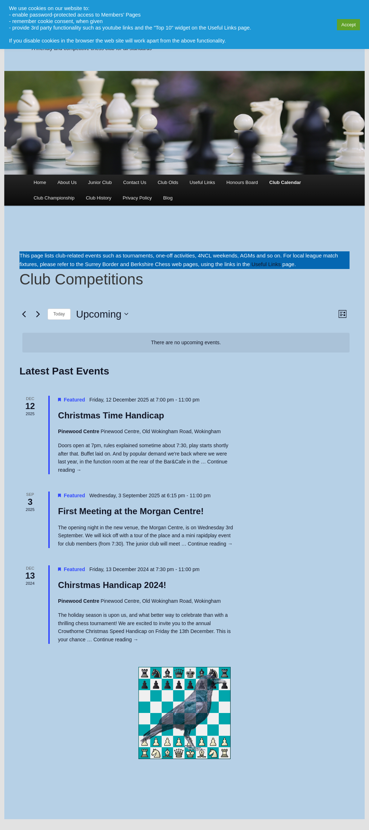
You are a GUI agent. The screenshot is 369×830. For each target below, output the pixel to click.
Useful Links (202, 182)
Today (59, 314)
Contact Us (134, 182)
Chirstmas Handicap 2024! (112, 585)
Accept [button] (348, 24)
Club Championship (54, 198)
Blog (168, 198)
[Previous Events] (23, 314)
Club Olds (167, 182)
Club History (98, 198)
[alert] (186, 343)
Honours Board (242, 182)
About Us (66, 182)
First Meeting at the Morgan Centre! (131, 511)
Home (40, 182)
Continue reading (210, 544)
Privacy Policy (137, 198)
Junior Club (100, 182)
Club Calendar (285, 182)
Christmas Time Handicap (111, 415)
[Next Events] (38, 314)
